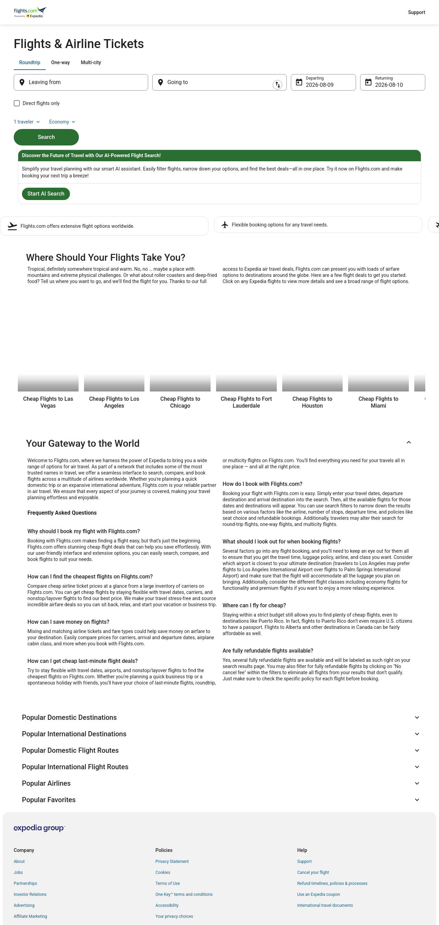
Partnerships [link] (25, 832)
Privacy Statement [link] (172, 810)
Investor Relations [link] (30, 843)
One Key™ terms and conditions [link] (184, 843)
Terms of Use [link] (167, 832)
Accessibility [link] (166, 854)
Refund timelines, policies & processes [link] (332, 832)
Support (416, 12)
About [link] (19, 810)
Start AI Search (45, 195)
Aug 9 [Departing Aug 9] (313, 85)
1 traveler (368, 62)
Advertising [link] (24, 854)
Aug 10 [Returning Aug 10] (383, 85)
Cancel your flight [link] (313, 821)
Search (46, 125)
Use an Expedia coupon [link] (318, 843)
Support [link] (304, 810)
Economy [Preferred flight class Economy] (403, 62)
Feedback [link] (23, 876)
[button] (219, 442)
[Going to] (219, 82)
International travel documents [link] (325, 854)
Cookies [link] (162, 821)
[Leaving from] (81, 82)
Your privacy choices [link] (174, 865)
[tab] (30, 62)
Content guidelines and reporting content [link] (192, 876)
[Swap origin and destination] (151, 82)
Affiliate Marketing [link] (30, 865)
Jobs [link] (18, 821)
